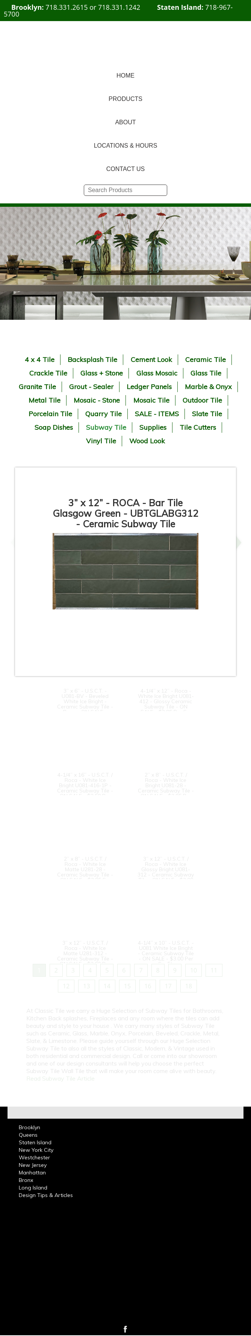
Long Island (33, 1187)
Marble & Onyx (208, 386)
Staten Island (35, 1142)
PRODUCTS (125, 99)
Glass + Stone (101, 373)
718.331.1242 (119, 7)
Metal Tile (44, 400)
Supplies (152, 427)
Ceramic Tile (205, 359)
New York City (36, 1150)
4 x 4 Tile (39, 359)
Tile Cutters (198, 427)
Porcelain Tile (50, 413)
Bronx (26, 1180)
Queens (28, 1134)
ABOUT (125, 122)
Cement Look (151, 359)
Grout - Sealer (91, 386)
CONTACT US (125, 169)
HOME (125, 75)
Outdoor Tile (202, 400)
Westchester (34, 1157)
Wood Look (147, 441)
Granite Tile (37, 386)
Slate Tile (207, 413)
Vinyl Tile (101, 441)
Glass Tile (206, 373)
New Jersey (33, 1165)
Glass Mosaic (156, 373)
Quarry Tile (103, 413)
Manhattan (32, 1172)
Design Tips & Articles (46, 1195)
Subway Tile (106, 427)
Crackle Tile (48, 373)
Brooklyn (29, 1127)
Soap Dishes (54, 427)
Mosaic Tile (151, 400)
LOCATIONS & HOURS (125, 145)
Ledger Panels (149, 386)
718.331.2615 (66, 7)
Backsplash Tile (92, 359)
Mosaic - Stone (97, 400)
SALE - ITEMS (157, 413)
